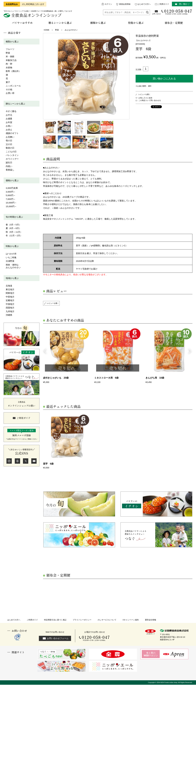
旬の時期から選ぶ (14, 217)
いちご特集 (11, 257)
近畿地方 (10, 300)
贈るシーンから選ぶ (15, 103)
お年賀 (9, 122)
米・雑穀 (10, 56)
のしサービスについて (107, 620)
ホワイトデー (12, 159)
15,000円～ (11, 206)
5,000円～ (10, 195)
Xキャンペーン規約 (131, 620)
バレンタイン (12, 155)
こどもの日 (11, 151)
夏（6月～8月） (13, 228)
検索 (147, 12)
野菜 (8, 53)
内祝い (9, 166)
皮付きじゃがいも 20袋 (56, 378)
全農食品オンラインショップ (33, 16)
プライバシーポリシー (82, 620)
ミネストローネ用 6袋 (106, 378)
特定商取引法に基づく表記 (55, 620)
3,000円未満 (12, 188)
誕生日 (9, 162)
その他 (9, 89)
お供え (9, 129)
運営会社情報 (150, 620)
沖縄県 (9, 315)
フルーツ (10, 49)
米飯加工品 (11, 60)
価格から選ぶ (12, 180)
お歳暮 (9, 118)
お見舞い (10, 137)
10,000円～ (11, 202)
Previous (45, 351)
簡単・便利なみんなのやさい (13, 266)
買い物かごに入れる (164, 78)
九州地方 (10, 311)
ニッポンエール (13, 85)
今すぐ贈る (11, 111)
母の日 (9, 140)
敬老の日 (10, 148)
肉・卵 (9, 64)
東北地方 (10, 289)
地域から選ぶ (12, 278)
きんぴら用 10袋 (154, 378)
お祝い (9, 126)
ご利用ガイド (163, 4)
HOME (46, 30)
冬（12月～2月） (14, 235)
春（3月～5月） (13, 224)
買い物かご (184, 4)
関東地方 (10, 293)
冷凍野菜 (10, 261)
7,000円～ (10, 199)
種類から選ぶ (12, 41)
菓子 (8, 82)
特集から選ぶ (12, 246)
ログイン (108, 4)
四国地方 (10, 307)
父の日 (9, 144)
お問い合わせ (156, 14)
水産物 (9, 67)
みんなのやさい (71, 30)
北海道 (9, 285)
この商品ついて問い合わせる (149, 100)
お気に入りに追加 (145, 98)
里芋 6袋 (48, 464)
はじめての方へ (144, 4)
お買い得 (10, 93)
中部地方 (10, 297)
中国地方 (10, 304)
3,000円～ (10, 192)
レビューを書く (144, 94)
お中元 (9, 115)
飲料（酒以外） (13, 71)
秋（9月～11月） (14, 232)
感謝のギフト (12, 133)
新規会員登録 (124, 4)
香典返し (10, 170)
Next (190, 351)
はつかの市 (11, 253)
